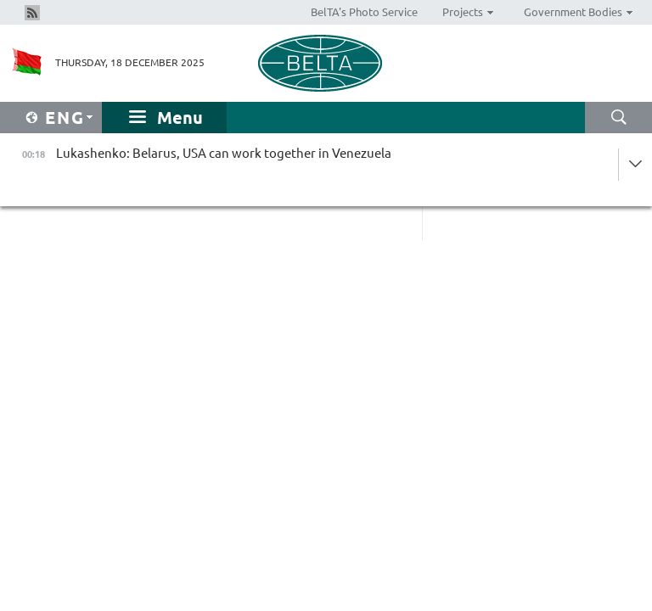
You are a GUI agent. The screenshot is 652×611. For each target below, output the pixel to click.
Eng (65, 117)
